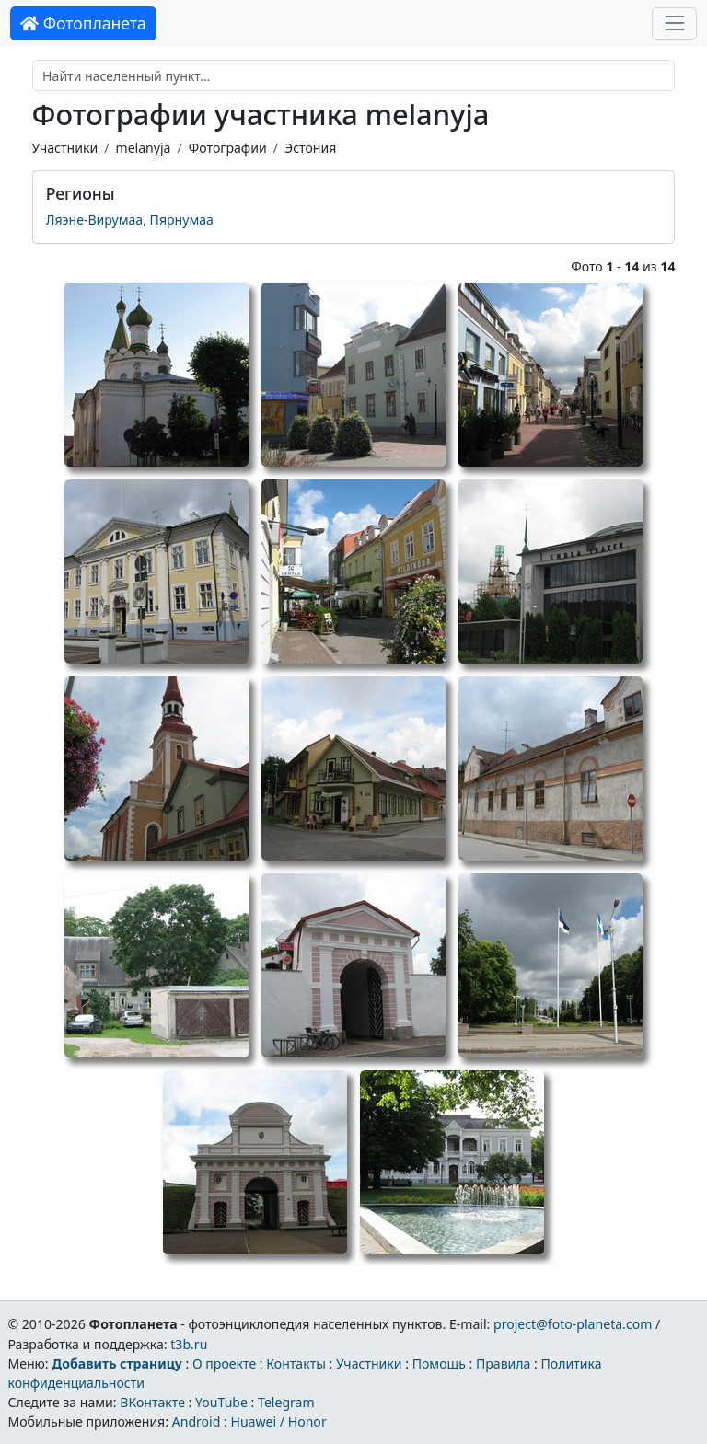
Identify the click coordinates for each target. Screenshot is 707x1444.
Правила (503, 1363)
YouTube (221, 1402)
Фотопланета (83, 23)
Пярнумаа (182, 219)
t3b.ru (188, 1344)
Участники (65, 147)
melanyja (142, 147)
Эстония (310, 147)
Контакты (296, 1363)
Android (196, 1421)
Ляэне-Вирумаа (95, 219)
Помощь (439, 1363)
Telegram (286, 1402)
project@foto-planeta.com (572, 1324)
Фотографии (228, 147)
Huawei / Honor (278, 1421)
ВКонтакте (152, 1402)
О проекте (224, 1363)
